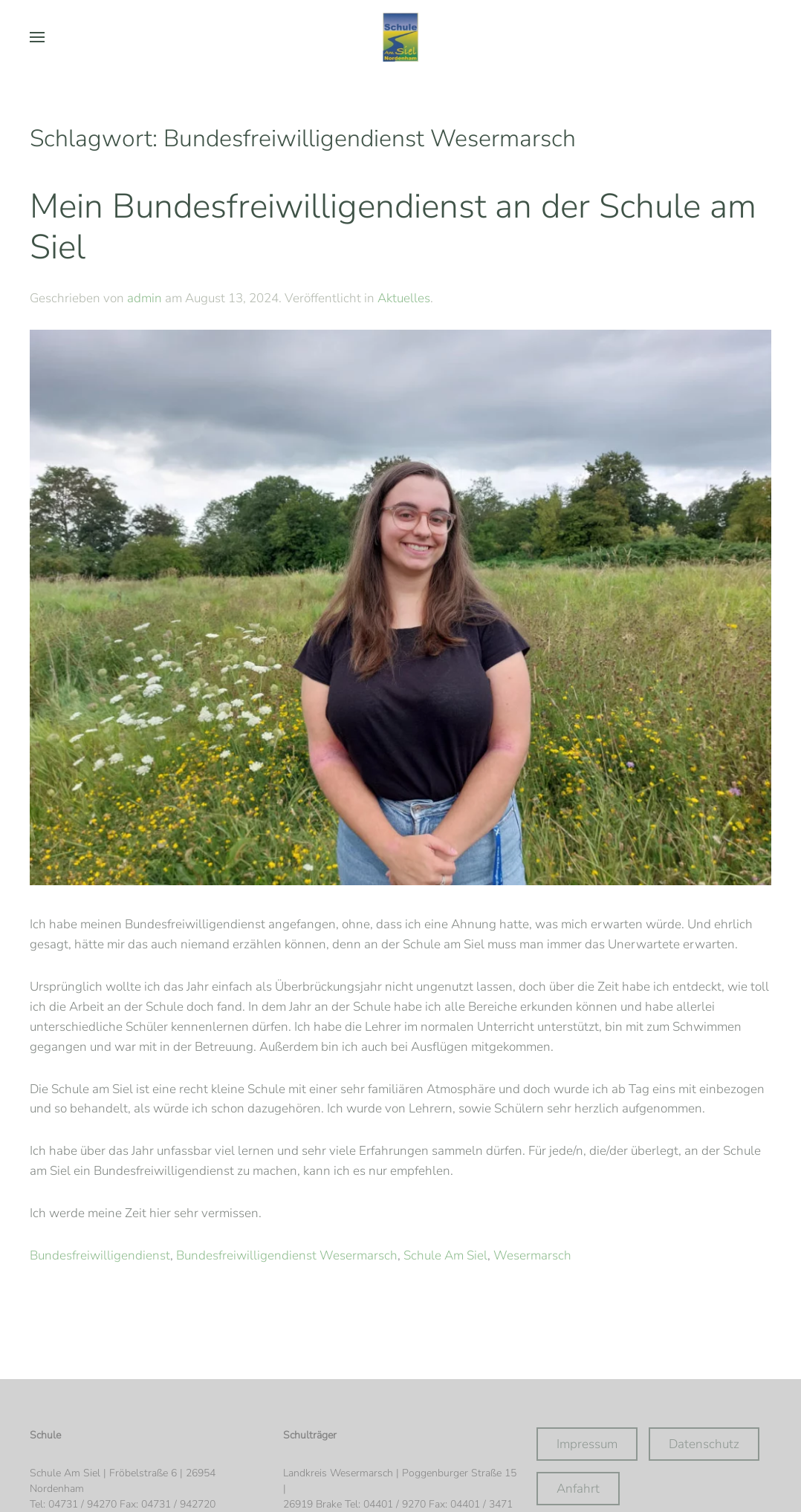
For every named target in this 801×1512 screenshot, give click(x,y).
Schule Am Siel (445, 1255)
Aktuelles (403, 298)
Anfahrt (578, 1488)
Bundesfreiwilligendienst (100, 1255)
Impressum (587, 1444)
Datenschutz (704, 1444)
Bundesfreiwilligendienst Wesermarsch (287, 1255)
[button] (37, 37)
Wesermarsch (532, 1255)
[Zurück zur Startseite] (400, 37)
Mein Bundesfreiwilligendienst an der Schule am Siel (393, 226)
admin (144, 298)
